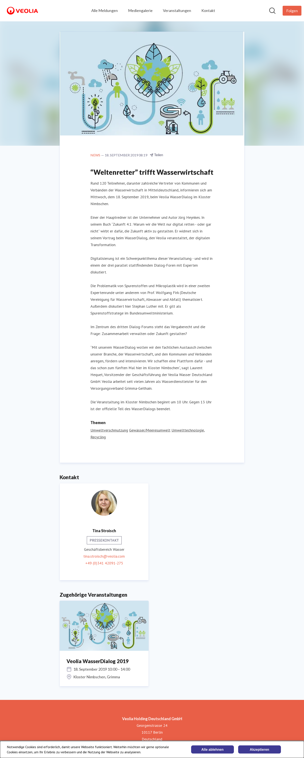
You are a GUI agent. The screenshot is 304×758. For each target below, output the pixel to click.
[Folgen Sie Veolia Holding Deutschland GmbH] (292, 11)
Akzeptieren (259, 749)
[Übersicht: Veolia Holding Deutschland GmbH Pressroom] (22, 11)
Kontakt (208, 10)
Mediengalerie (140, 10)
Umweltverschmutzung (109, 430)
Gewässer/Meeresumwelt (149, 430)
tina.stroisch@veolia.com (104, 556)
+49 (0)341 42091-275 (104, 563)
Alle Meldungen (104, 10)
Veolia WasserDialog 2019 (97, 661)
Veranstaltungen (177, 10)
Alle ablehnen (212, 749)
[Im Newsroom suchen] (272, 10)
